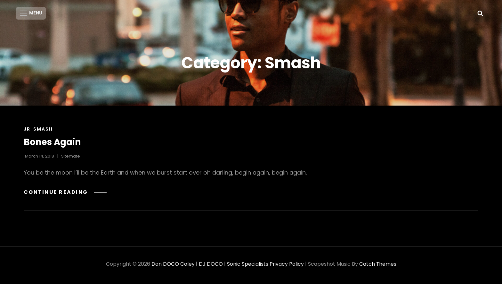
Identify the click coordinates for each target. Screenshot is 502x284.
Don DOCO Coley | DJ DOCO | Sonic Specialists (209, 266)
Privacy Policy (286, 266)
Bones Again (53, 144)
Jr (27, 131)
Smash (43, 131)
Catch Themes (378, 266)
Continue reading (66, 195)
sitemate (70, 159)
